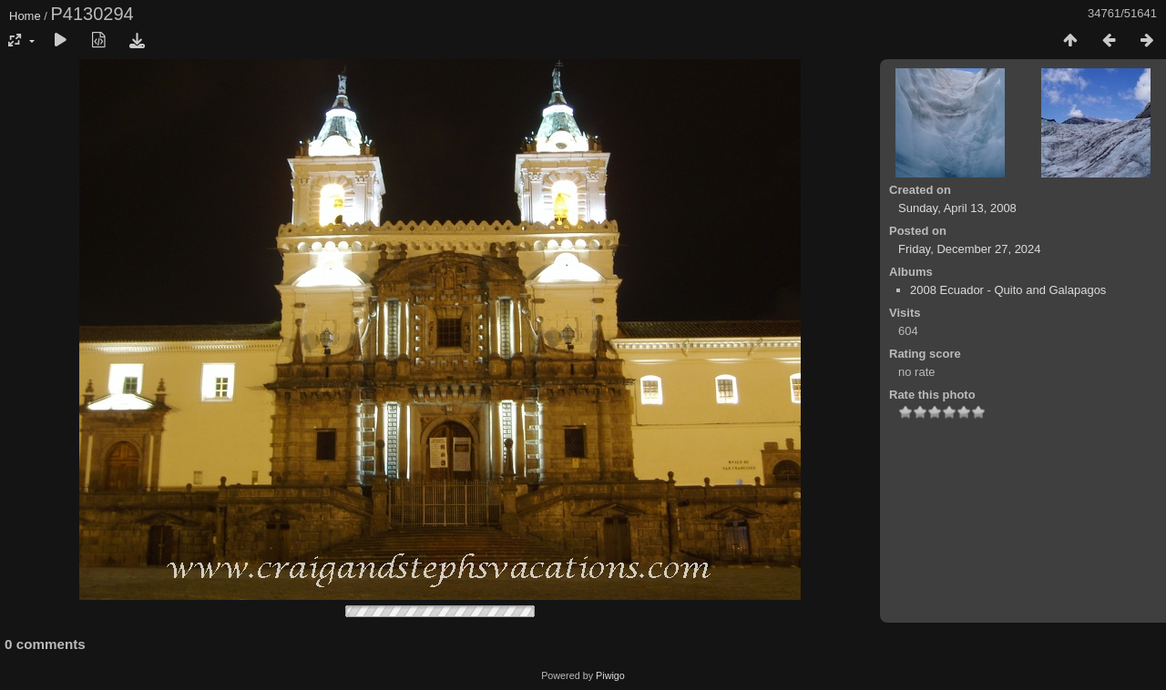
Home (25, 16)
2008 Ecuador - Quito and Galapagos (1008, 290)
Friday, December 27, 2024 (969, 249)
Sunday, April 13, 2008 (957, 208)
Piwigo (610, 675)
